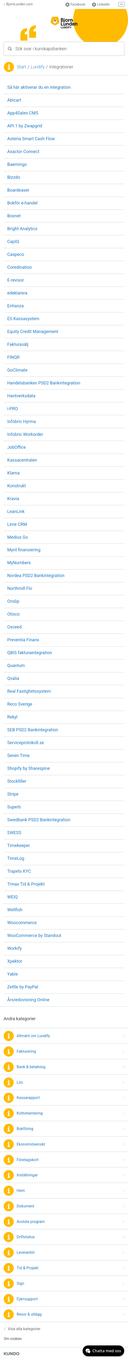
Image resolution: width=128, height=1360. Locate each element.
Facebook (75, 4)
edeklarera (17, 292)
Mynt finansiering (23, 549)
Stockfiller (17, 781)
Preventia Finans (23, 639)
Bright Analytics (22, 228)
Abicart (14, 100)
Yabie (12, 974)
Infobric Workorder (25, 434)
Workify (14, 948)
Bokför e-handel (22, 202)
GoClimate (17, 370)
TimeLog (15, 858)
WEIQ (12, 896)
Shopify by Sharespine (28, 768)
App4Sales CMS (22, 112)
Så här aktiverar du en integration (39, 87)
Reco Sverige (19, 704)
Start (21, 66)
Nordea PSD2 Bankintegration (35, 575)
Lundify (37, 66)
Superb (14, 806)
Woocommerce (22, 922)
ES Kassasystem (23, 318)
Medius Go (17, 537)
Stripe (13, 794)
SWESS (14, 832)
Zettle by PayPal (22, 986)
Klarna (13, 472)
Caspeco (15, 254)
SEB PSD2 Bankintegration (32, 729)
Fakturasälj (17, 344)
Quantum (16, 665)
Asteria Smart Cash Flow (31, 138)
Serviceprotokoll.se (25, 742)
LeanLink (16, 511)
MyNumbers (19, 562)
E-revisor (15, 280)
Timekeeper (18, 845)
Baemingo (17, 164)
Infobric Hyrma (21, 421)
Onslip (13, 601)
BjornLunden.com (18, 4)
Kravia (13, 498)
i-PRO (12, 408)
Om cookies (13, 1339)
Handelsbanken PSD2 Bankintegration (43, 382)
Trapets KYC (19, 871)
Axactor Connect (23, 151)
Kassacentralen (22, 460)
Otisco (13, 614)
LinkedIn (101, 4)
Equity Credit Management (32, 331)
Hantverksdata (21, 395)
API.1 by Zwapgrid (24, 125)
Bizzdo (13, 177)
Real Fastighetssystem (29, 691)
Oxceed (14, 626)
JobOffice (16, 447)
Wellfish (14, 909)
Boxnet (14, 215)
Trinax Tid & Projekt (26, 884)
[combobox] (64, 49)
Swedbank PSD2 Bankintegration (38, 819)
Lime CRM (17, 524)
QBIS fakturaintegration (29, 652)
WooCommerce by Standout (34, 935)
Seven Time (18, 755)
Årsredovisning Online (28, 999)
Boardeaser (18, 190)
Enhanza (15, 305)
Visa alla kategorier (22, 1329)
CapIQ (13, 241)
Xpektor (14, 961)
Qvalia (13, 678)
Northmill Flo (19, 588)
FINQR (13, 357)
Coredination (19, 267)
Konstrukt (16, 485)
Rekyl (12, 716)
